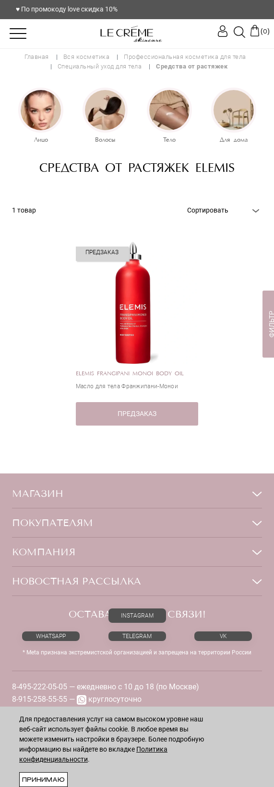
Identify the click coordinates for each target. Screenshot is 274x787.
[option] (41, 116)
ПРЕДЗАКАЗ (137, 413)
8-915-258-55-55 (39, 699)
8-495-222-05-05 (39, 686)
